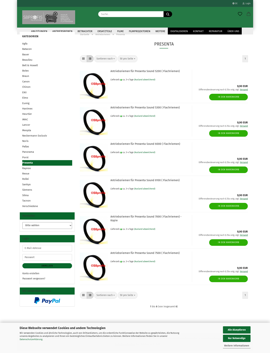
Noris (25, 143)
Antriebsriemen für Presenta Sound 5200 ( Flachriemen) (145, 73)
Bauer (25, 56)
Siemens (27, 192)
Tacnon (26, 203)
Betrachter (85, 31)
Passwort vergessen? (33, 281)
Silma (25, 197)
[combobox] (105, 61)
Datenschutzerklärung (31, 339)
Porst (25, 159)
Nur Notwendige (237, 338)
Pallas (25, 148)
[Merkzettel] (240, 14)
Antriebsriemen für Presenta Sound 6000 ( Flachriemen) (145, 146)
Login (247, 3)
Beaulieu (27, 62)
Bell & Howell (30, 67)
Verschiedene (30, 208)
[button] (248, 14)
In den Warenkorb (228, 99)
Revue (25, 176)
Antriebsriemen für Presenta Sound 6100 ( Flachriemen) (145, 182)
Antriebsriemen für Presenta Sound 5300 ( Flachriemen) (145, 110)
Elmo (25, 100)
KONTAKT (198, 31)
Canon (26, 83)
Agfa (24, 46)
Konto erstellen (30, 275)
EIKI (24, 94)
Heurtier (27, 116)
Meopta (26, 132)
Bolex (25, 73)
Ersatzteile (105, 31)
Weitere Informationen (236, 345)
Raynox (26, 170)
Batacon (27, 51)
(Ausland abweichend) (144, 82)
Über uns (233, 31)
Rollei (25, 181)
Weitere (160, 31)
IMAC (25, 121)
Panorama (28, 154)
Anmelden (47, 268)
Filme (120, 31)
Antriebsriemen (62, 31)
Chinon (26, 89)
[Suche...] (168, 14)
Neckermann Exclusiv (34, 138)
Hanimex (27, 111)
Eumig (25, 105)
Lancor (26, 127)
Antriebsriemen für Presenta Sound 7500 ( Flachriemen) (145, 255)
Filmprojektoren (139, 31)
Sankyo (26, 186)
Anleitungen (39, 31)
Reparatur (215, 31)
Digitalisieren (179, 31)
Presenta (27, 165)
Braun (25, 78)
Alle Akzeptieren (237, 329)
